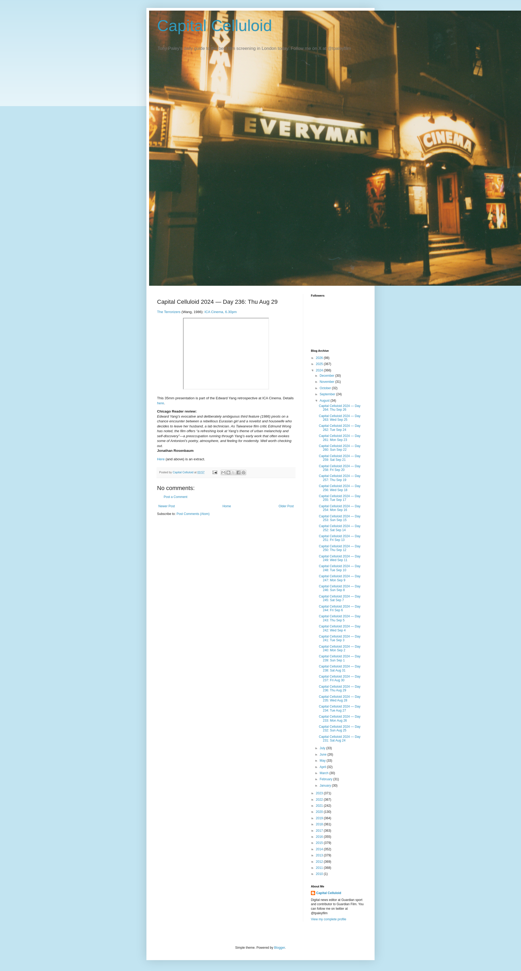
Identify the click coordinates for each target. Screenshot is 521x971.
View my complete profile (328, 919)
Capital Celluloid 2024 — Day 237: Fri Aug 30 (340, 678)
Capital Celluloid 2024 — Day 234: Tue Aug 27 (340, 708)
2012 (320, 862)
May (323, 760)
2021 (320, 806)
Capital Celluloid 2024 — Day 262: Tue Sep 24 (340, 427)
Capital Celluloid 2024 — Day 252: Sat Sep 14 (340, 528)
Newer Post (166, 506)
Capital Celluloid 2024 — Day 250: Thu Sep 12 (340, 548)
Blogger (279, 948)
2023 (320, 793)
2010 (320, 874)
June (323, 754)
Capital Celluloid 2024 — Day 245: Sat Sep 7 (340, 598)
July (323, 748)
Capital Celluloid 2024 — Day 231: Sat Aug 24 (340, 738)
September (328, 394)
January (326, 785)
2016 (320, 837)
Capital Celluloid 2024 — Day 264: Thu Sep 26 (340, 407)
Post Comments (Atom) (193, 514)
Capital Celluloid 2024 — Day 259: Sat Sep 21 (340, 458)
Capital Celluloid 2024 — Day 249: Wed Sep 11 (340, 558)
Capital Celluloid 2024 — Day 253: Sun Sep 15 (340, 518)
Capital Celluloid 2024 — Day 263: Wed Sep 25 (340, 418)
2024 (320, 370)
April (323, 767)
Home (227, 506)
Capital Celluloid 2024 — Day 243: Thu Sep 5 (340, 618)
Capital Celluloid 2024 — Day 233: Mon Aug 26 (340, 718)
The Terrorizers (168, 312)
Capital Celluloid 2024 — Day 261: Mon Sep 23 (340, 437)
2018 (320, 824)
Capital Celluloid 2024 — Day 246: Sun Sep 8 (340, 588)
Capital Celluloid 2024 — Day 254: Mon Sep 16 (340, 508)
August (325, 400)
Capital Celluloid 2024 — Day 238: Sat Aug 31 (340, 668)
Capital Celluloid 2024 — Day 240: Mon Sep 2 (340, 648)
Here (161, 459)
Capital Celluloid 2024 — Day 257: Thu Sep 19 (340, 478)
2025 (320, 364)
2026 (320, 358)
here (160, 403)
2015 (320, 843)
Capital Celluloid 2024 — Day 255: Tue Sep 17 (340, 498)
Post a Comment (175, 497)
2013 (320, 855)
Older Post (286, 506)
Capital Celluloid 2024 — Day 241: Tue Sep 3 (340, 638)
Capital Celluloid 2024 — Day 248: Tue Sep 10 (340, 568)
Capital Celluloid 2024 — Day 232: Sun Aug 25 (340, 728)
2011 (320, 868)
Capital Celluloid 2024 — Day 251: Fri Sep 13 (340, 538)
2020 (320, 812)
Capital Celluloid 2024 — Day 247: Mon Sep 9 (340, 578)
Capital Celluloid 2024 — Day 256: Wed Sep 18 (340, 488)
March (324, 773)
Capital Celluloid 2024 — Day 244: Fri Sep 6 (340, 608)
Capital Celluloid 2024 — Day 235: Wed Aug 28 (340, 698)
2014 (320, 849)
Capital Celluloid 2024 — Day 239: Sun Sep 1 (340, 658)
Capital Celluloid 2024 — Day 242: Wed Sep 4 (340, 628)
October (326, 388)
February (326, 779)
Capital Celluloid (214, 25)
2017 (320, 831)
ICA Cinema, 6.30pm (221, 312)
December (327, 376)
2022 (320, 799)
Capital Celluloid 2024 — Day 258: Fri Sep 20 (340, 468)
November (327, 382)
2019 (320, 818)
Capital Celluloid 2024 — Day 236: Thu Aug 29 (340, 688)
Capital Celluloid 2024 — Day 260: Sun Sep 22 (340, 448)
